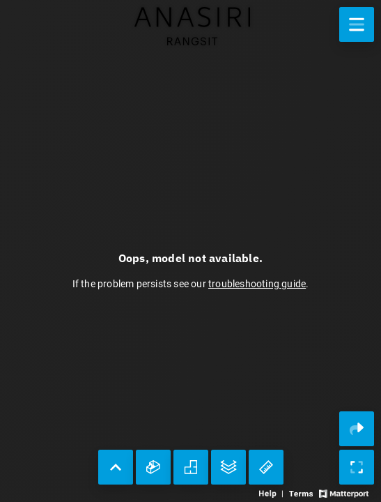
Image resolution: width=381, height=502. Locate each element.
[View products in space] (356, 24)
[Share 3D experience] (356, 428)
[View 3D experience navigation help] (272, 492)
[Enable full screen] (356, 467)
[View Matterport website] (343, 492)
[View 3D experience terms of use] (302, 492)
